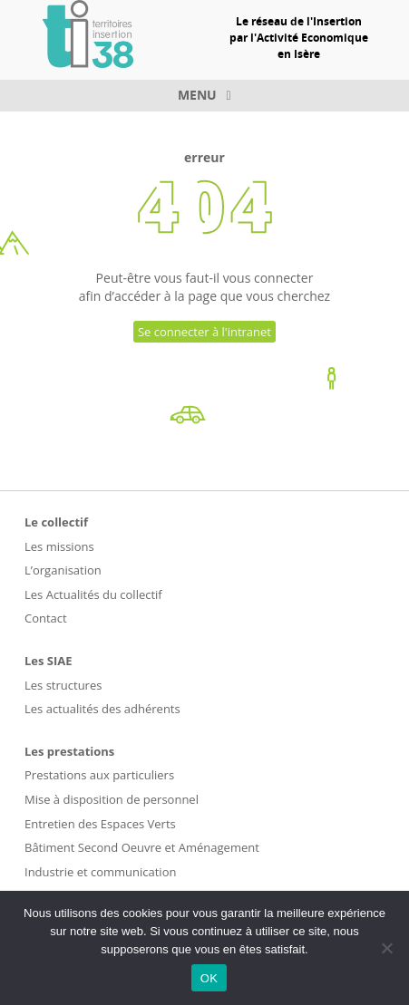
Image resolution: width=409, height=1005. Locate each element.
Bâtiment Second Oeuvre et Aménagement (141, 847)
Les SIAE (48, 660)
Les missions (59, 546)
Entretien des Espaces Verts (100, 824)
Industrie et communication (100, 872)
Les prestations (69, 751)
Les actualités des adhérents (102, 709)
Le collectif (56, 522)
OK (209, 978)
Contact (45, 618)
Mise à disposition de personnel (111, 799)
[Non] (386, 948)
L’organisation (63, 570)
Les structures (63, 685)
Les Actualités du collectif (93, 594)
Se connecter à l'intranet (204, 332)
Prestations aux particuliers (99, 775)
